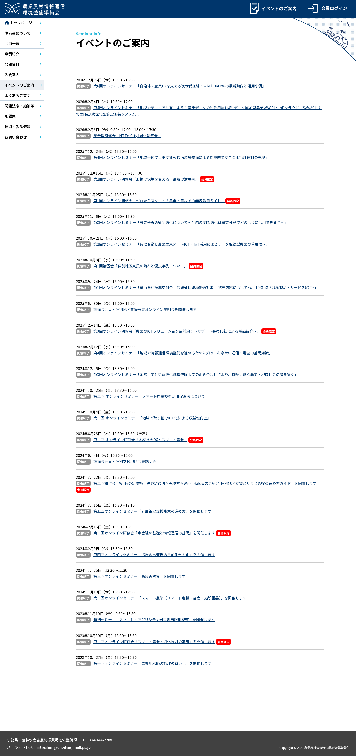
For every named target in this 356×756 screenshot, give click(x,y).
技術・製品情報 (17, 127)
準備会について (17, 33)
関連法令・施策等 (19, 106)
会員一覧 (12, 44)
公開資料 (12, 64)
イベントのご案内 (19, 85)
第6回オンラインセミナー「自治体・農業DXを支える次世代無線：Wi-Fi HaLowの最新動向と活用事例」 (179, 86)
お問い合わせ (16, 137)
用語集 (10, 116)
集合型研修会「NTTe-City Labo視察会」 (127, 136)
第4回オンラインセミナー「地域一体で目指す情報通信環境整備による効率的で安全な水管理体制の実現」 (181, 157)
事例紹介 (12, 54)
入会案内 (12, 75)
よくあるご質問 (17, 96)
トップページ (18, 23)
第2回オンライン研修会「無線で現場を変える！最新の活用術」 (146, 179)
